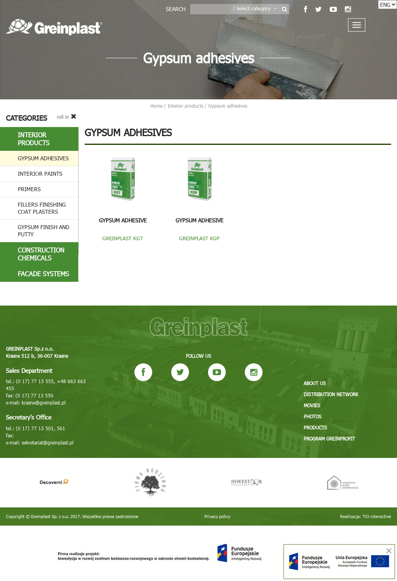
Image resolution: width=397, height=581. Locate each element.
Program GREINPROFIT (329, 438)
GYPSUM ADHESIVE (123, 220)
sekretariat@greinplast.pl (48, 442)
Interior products (33, 139)
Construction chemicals (41, 254)
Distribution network (331, 394)
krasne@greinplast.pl (44, 402)
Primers (29, 189)
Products (315, 427)
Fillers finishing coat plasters (42, 208)
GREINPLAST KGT (122, 238)
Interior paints (40, 173)
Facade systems (43, 274)
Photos (312, 416)
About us (315, 383)
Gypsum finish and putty (44, 230)
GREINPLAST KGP (199, 238)
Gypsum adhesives (43, 158)
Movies (312, 405)
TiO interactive (377, 516)
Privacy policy (217, 516)
